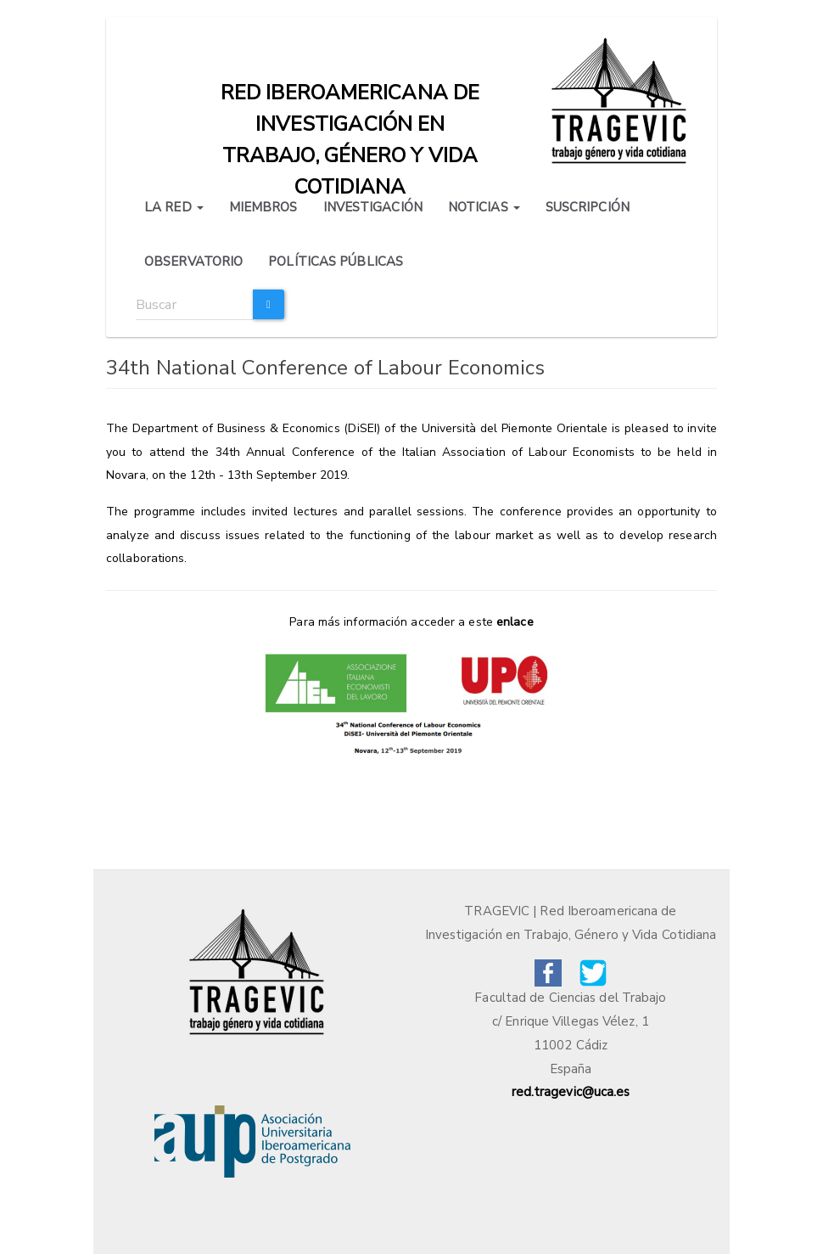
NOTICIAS (484, 207)
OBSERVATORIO (193, 261)
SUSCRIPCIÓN (588, 207)
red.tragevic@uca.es (571, 1091)
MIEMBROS (263, 207)
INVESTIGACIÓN (373, 207)
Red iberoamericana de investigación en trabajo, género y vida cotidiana (350, 97)
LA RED (174, 207)
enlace (515, 622)
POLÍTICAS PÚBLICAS (335, 261)
